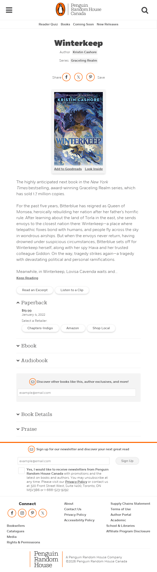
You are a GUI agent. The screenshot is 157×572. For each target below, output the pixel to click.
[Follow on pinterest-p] (32, 514)
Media (12, 537)
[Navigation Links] (9, 10)
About (68, 504)
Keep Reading (27, 278)
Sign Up (127, 461)
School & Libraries (120, 526)
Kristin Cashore (85, 52)
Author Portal (121, 515)
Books (65, 24)
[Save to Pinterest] (90, 77)
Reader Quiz (48, 24)
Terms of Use (121, 509)
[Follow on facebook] (12, 514)
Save (101, 77)
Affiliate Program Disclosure (128, 531)
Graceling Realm (84, 61)
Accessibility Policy (79, 520)
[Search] (144, 10)
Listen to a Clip (72, 290)
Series (64, 60)
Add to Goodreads (68, 169)
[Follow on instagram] (22, 514)
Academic (118, 520)
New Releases (107, 24)
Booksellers (16, 526)
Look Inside (94, 169)
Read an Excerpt (35, 290)
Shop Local (101, 328)
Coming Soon (83, 24)
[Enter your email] (77, 392)
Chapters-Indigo (40, 328)
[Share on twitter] (78, 77)
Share (56, 77)
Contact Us (72, 509)
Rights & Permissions (23, 542)
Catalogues (15, 531)
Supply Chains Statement (130, 504)
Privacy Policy (76, 482)
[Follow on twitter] (43, 514)
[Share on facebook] (66, 77)
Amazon (73, 328)
